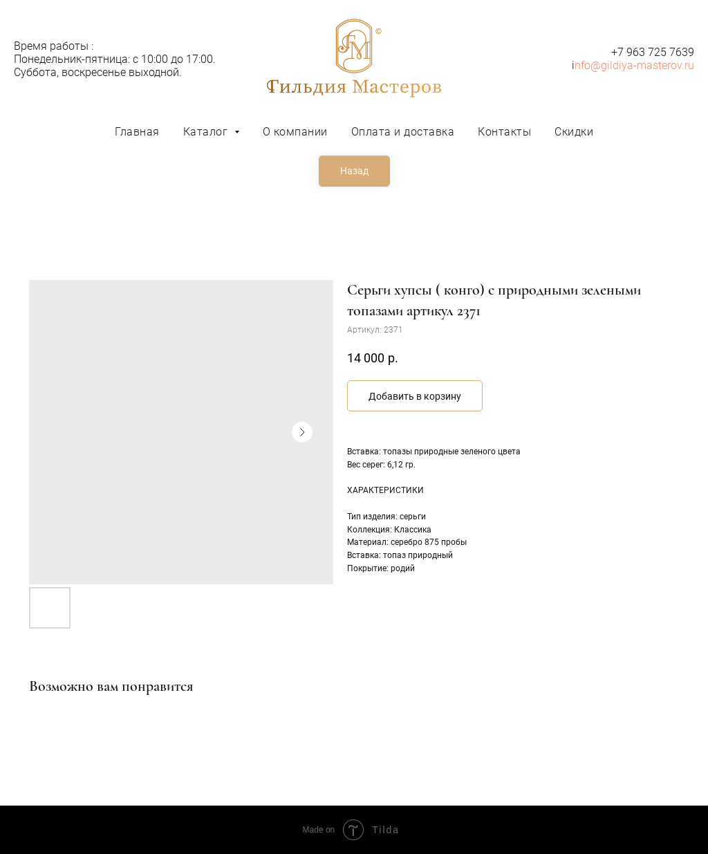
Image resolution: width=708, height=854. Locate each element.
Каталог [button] (207, 131)
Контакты (504, 131)
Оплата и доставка (403, 131)
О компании (295, 131)
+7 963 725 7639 (652, 52)
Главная (137, 131)
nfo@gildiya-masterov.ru (634, 65)
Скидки (574, 131)
